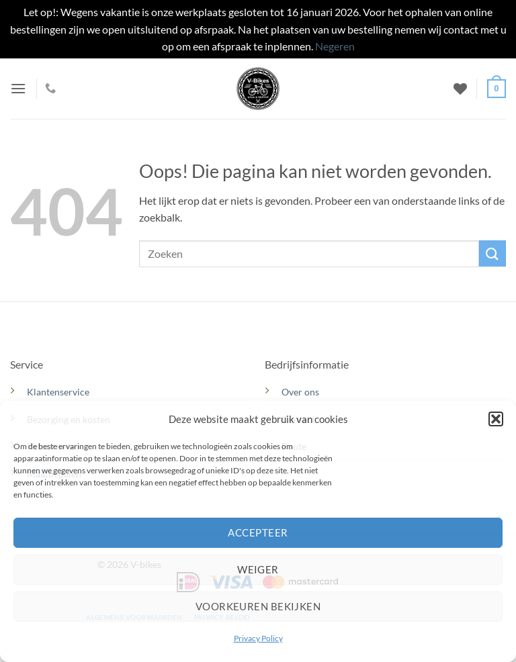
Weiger (258, 569)
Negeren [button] (335, 46)
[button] (496, 419)
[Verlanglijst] (460, 88)
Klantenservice (58, 391)
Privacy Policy (258, 638)
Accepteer (258, 532)
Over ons (300, 391)
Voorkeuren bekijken (258, 606)
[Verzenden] (492, 253)
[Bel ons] (50, 89)
